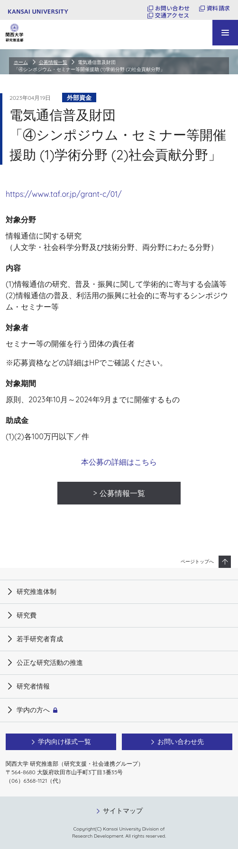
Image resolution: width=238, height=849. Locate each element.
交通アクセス (172, 15)
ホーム (21, 62)
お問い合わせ (172, 8)
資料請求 (218, 8)
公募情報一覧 (53, 62)
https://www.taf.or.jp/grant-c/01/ (64, 194)
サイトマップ (123, 810)
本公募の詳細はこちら (119, 462)
